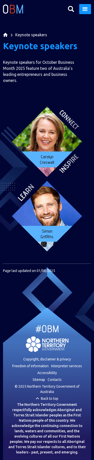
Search (71, 9)
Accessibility (47, 373)
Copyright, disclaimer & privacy (47, 359)
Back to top (49, 398)
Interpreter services (66, 366)
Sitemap (39, 380)
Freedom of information (30, 366)
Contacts (55, 380)
